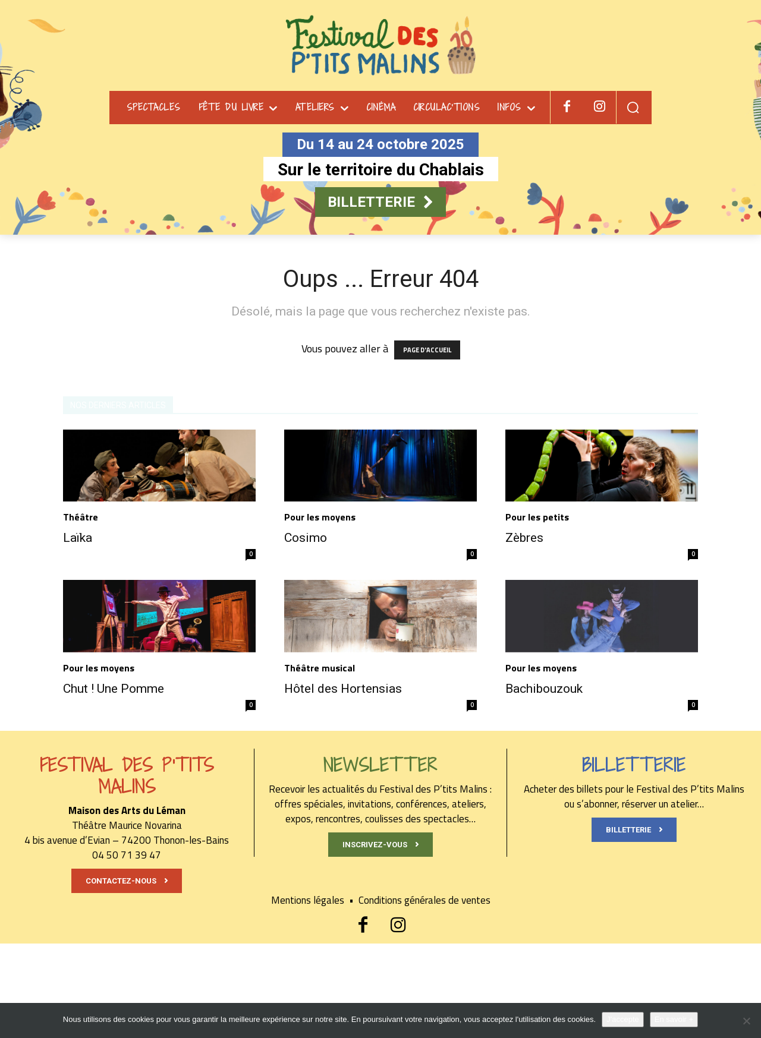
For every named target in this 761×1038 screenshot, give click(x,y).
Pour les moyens (320, 517)
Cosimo (305, 538)
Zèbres (524, 538)
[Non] (746, 1021)
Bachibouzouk (544, 689)
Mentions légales (315, 900)
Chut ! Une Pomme (113, 689)
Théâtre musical (319, 668)
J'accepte (622, 1019)
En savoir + (674, 1019)
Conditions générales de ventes (424, 900)
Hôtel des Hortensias (343, 689)
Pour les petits (537, 517)
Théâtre (80, 517)
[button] (633, 107)
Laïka (77, 538)
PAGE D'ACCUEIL (427, 350)
